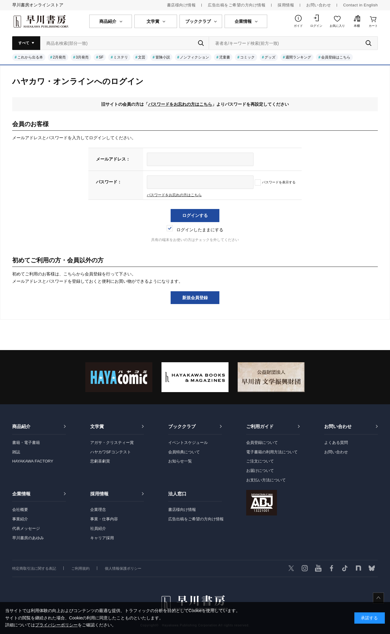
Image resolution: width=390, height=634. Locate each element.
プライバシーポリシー (56, 624)
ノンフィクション (194, 57)
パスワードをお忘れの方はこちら (180, 104)
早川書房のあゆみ (28, 538)
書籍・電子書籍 (26, 442)
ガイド (298, 25)
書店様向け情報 (181, 5)
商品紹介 (21, 426)
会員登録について (262, 442)
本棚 (357, 25)
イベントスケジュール (188, 442)
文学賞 (97, 426)
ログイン (316, 25)
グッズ (269, 57)
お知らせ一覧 (180, 461)
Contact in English (360, 5)
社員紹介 (98, 528)
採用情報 (286, 5)
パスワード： (109, 181)
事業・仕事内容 (104, 519)
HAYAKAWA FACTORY (32, 461)
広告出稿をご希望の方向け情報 (236, 5)
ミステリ (120, 57)
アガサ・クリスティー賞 (112, 442)
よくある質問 (336, 442)
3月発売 (82, 57)
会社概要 (20, 509)
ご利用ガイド (260, 426)
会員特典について (184, 452)
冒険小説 (162, 57)
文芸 (141, 57)
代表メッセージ (26, 528)
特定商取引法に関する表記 (34, 568)
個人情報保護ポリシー (123, 568)
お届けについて (260, 470)
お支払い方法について (266, 480)
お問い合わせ (318, 5)
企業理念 (98, 509)
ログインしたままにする (195, 229)
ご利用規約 (80, 568)
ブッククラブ (182, 426)
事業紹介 (20, 519)
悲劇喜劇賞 (100, 461)
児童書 (224, 57)
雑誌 (16, 452)
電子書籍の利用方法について (272, 452)
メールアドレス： (113, 159)
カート (373, 25)
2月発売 (59, 57)
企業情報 (21, 493)
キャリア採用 (102, 538)
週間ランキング (298, 57)
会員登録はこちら (335, 57)
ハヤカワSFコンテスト (110, 452)
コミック (247, 57)
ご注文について (260, 461)
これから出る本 (30, 57)
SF (101, 57)
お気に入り (337, 25)
